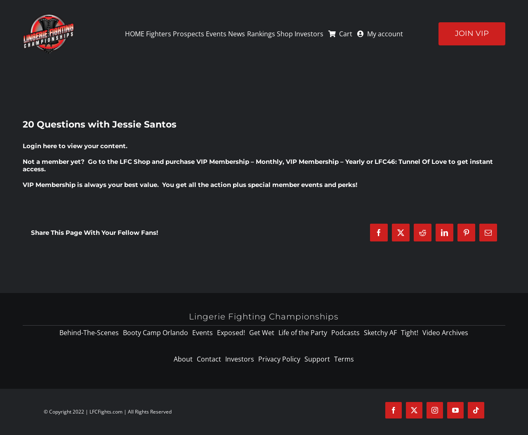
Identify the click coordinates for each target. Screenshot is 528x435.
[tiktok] (476, 410)
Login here (40, 146)
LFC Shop (135, 161)
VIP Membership (49, 185)
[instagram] (435, 410)
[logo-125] (48, 16)
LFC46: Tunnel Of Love (411, 161)
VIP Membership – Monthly (239, 161)
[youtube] (455, 410)
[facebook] (393, 410)
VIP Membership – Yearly (325, 161)
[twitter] (414, 410)
